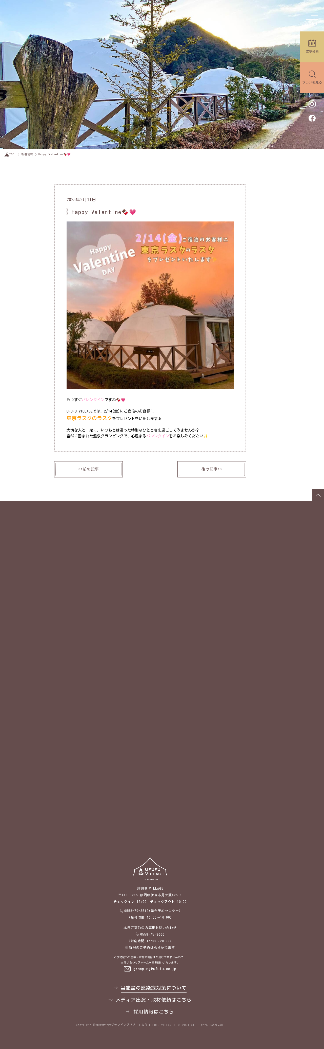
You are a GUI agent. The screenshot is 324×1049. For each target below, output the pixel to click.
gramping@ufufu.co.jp (154, 969)
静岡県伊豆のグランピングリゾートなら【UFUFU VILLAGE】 (134, 1024)
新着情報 (27, 154)
